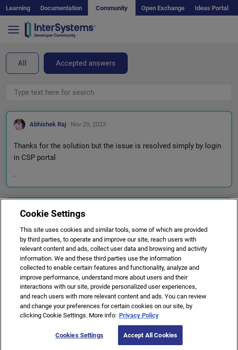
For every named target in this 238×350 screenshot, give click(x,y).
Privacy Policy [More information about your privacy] (139, 319)
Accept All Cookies (150, 339)
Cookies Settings (79, 339)
